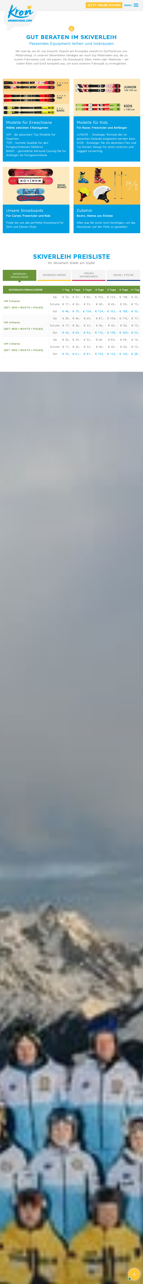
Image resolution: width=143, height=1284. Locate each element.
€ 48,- (66, 311)
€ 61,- (76, 354)
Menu (128, 5)
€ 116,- (100, 332)
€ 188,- (124, 311)
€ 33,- (135, 332)
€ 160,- (124, 332)
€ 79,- (76, 311)
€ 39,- (66, 354)
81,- (89, 354)
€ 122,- (112, 354)
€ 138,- (112, 332)
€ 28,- (135, 354)
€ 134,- (100, 311)
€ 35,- (135, 311)
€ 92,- (88, 332)
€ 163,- (112, 311)
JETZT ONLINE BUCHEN (104, 5)
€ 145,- (124, 354)
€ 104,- (88, 311)
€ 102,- (100, 354)
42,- (67, 332)
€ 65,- (76, 332)
